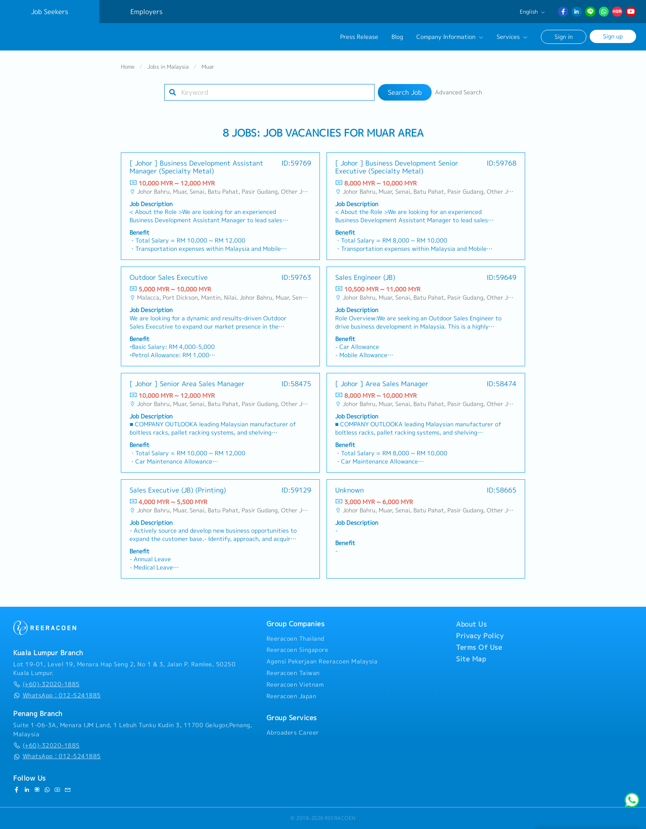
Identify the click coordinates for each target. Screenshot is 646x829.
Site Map (471, 659)
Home (127, 68)
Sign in (564, 37)
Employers (146, 11)
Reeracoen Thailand (295, 638)
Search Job (405, 93)
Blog (397, 37)
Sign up (613, 36)
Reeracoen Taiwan (293, 673)
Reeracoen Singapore (298, 650)
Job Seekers (49, 11)
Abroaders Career (293, 732)
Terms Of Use (479, 647)
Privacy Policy (480, 636)
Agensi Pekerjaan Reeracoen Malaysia (322, 661)
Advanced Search (458, 93)
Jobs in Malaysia (168, 68)
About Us (471, 624)
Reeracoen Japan (292, 696)
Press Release (359, 37)
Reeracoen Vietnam (295, 684)
